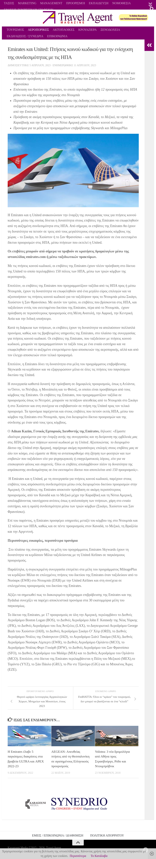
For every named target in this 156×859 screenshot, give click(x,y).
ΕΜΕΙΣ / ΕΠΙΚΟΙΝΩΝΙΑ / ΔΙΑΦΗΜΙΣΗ (57, 835)
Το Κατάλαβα (99, 855)
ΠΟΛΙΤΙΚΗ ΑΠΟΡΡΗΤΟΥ (107, 835)
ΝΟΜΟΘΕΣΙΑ (121, 3)
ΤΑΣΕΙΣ (9, 3)
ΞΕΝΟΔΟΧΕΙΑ (110, 29)
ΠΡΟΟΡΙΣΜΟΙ (75, 3)
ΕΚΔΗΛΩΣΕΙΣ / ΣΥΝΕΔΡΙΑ (25, 36)
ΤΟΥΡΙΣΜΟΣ (15, 29)
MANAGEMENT (51, 3)
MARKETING (27, 3)
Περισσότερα (78, 855)
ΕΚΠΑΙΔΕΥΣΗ (98, 3)
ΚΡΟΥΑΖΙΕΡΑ (87, 29)
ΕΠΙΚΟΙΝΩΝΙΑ (57, 36)
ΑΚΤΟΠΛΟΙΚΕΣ (63, 29)
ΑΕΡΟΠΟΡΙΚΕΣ (38, 29)
